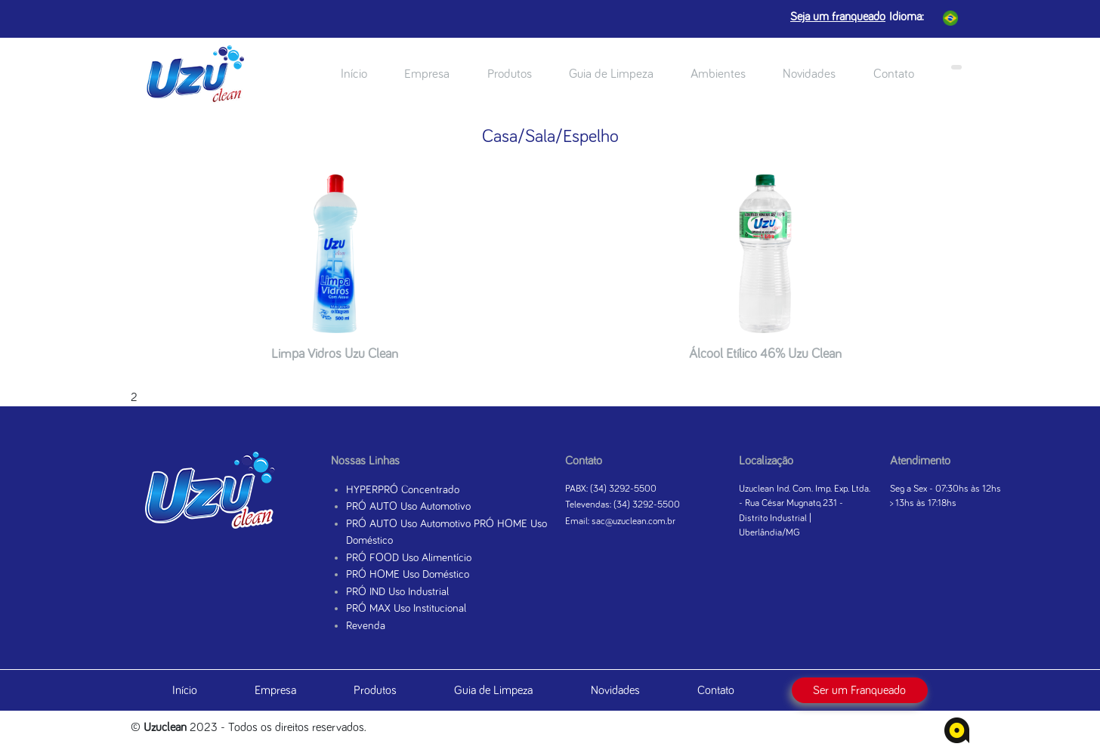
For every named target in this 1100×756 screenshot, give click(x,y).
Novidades (809, 74)
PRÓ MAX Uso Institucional (406, 608)
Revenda (365, 625)
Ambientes (718, 74)
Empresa (427, 74)
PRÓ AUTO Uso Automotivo (408, 506)
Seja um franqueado (837, 17)
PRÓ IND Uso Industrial (397, 591)
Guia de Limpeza (611, 74)
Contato (893, 74)
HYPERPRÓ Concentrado (402, 489)
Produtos (509, 74)
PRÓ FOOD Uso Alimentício (408, 557)
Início (354, 74)
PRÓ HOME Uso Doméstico (407, 574)
